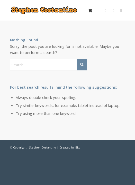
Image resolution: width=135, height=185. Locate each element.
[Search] (48, 64)
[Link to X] (106, 10)
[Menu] (65, 10)
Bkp (77, 147)
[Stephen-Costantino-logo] (47, 10)
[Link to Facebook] (113, 10)
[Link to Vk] (121, 10)
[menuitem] (66, 10)
